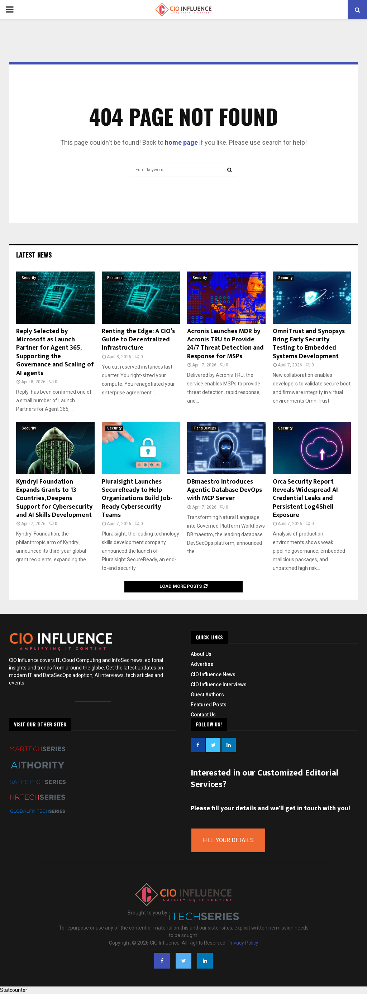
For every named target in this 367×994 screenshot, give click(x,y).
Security (29, 278)
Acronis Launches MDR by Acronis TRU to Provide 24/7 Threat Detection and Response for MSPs (225, 344)
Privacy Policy (243, 943)
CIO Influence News (213, 674)
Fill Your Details (228, 840)
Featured (115, 278)
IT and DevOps (204, 428)
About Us (201, 654)
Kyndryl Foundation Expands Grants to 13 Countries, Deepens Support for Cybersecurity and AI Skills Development (54, 498)
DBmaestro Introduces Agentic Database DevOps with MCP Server (224, 490)
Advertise (202, 664)
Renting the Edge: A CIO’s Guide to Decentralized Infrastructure (138, 340)
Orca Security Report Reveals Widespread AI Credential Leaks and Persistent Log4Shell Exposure (305, 498)
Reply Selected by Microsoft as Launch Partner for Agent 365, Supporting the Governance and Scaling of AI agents (55, 352)
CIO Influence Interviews (219, 684)
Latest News (34, 254)
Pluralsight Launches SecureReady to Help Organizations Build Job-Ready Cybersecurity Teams (137, 498)
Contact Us (203, 714)
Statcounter (13, 990)
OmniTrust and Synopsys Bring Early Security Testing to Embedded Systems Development (309, 344)
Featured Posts (209, 704)
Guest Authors (207, 694)
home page (181, 142)
